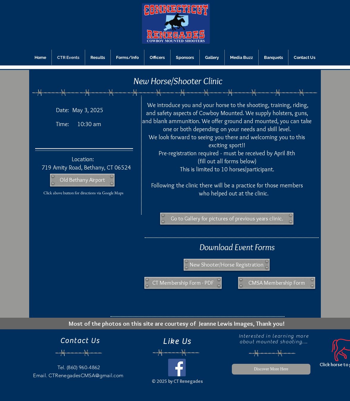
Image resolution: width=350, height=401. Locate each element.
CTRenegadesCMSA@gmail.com (86, 375)
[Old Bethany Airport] (82, 180)
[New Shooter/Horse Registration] (227, 265)
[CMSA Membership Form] (276, 283)
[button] (226, 219)
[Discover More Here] (271, 369)
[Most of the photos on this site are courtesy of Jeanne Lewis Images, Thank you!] (176, 323)
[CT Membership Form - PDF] (183, 283)
